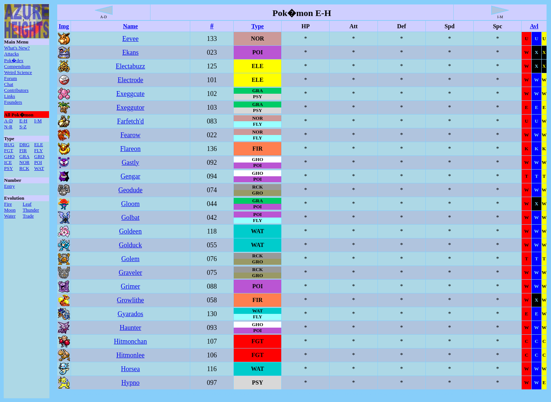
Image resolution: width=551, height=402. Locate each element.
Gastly (130, 162)
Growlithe (130, 300)
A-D (8, 120)
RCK (24, 168)
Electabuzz (130, 66)
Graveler (130, 272)
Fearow (130, 135)
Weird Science (18, 72)
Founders (13, 102)
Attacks (11, 54)
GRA (24, 156)
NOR (24, 162)
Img (64, 26)
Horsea (130, 369)
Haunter (130, 327)
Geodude (131, 190)
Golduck (130, 245)
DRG (24, 144)
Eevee (130, 38)
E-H (23, 120)
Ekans (130, 52)
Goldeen (130, 231)
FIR (23, 150)
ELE (38, 144)
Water (10, 216)
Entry (9, 186)
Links (9, 96)
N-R (8, 126)
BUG (9, 144)
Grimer (130, 286)
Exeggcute (130, 93)
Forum (10, 78)
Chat (8, 84)
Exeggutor (131, 107)
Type (257, 26)
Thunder (31, 210)
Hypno (130, 382)
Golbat (130, 217)
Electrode (130, 80)
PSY (8, 168)
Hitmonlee (130, 355)
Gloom (130, 204)
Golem (130, 259)
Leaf (27, 204)
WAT (39, 168)
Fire (8, 204)
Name (130, 26)
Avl (534, 26)
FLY (38, 150)
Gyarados (130, 314)
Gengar (130, 176)
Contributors (16, 90)
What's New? (17, 48)
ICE (8, 162)
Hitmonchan (130, 341)
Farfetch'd (130, 121)
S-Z (23, 126)
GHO (9, 156)
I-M (38, 120)
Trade (28, 216)
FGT (8, 150)
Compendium (17, 66)
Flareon (130, 148)
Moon (10, 210)
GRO (39, 156)
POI (38, 162)
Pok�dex (13, 60)
